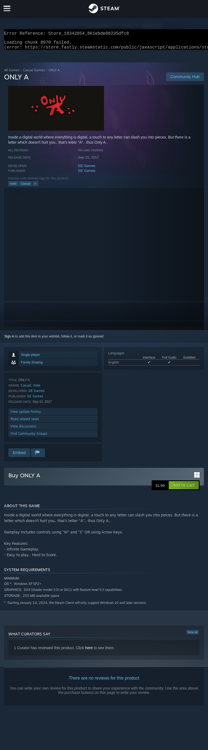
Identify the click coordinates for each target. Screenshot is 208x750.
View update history (26, 415)
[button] (183, 488)
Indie (13, 186)
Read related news (25, 422)
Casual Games (34, 73)
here (89, 651)
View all (192, 635)
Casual (25, 186)
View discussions (23, 429)
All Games (12, 73)
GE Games (86, 169)
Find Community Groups (29, 437)
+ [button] (35, 186)
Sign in (9, 340)
